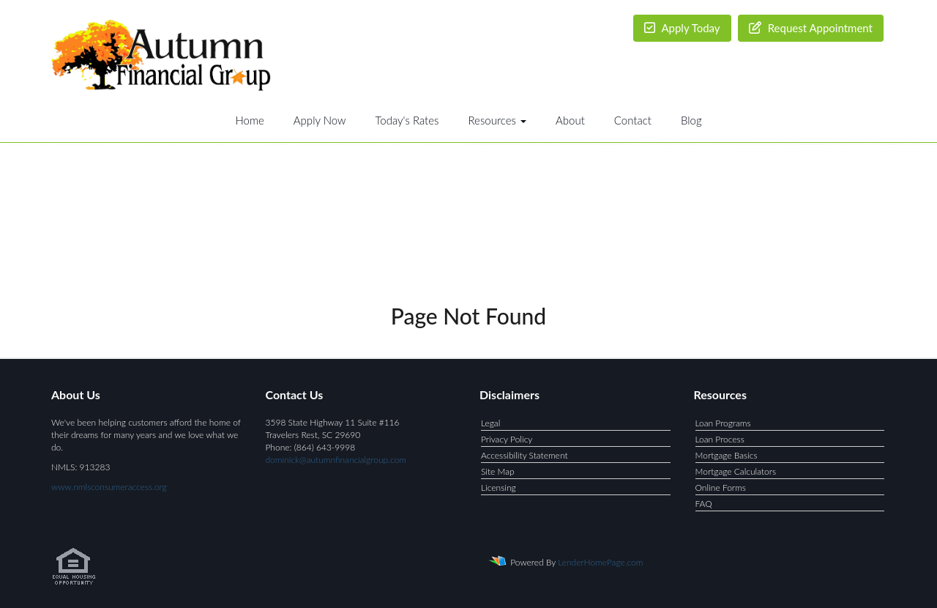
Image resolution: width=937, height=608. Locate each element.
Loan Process (719, 439)
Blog (691, 120)
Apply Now (320, 120)
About (570, 120)
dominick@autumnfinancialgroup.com (336, 459)
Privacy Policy (506, 439)
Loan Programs (723, 423)
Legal (490, 423)
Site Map (498, 471)
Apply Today (682, 27)
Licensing (498, 487)
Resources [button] (497, 120)
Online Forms (720, 487)
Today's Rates (407, 120)
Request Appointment (811, 27)
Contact (633, 120)
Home (249, 120)
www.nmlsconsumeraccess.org (109, 486)
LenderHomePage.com (600, 562)
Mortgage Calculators (736, 471)
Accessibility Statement (524, 455)
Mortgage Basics (726, 455)
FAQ (703, 503)
